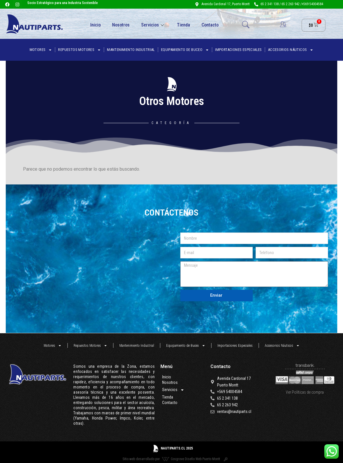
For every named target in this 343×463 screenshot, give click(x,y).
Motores (41, 50)
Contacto (210, 25)
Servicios (153, 25)
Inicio (95, 25)
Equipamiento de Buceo (185, 50)
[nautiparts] (94, 267)
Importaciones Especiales (238, 49)
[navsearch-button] (246, 25)
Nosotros (121, 25)
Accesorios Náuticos (291, 50)
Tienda (183, 25)
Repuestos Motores (79, 50)
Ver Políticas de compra (305, 392)
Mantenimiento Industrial (131, 49)
